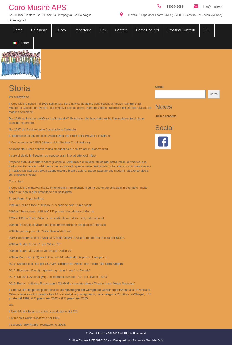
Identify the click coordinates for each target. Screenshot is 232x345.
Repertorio (83, 30)
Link (103, 30)
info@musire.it (212, 6)
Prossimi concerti (181, 30)
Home (18, 30)
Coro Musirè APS (38, 7)
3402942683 (175, 6)
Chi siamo (39, 30)
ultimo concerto (166, 116)
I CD (207, 30)
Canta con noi (147, 30)
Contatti (121, 30)
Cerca (159, 86)
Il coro (61, 30)
